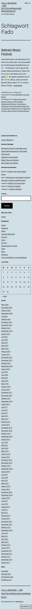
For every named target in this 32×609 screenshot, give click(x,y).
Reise (3, 252)
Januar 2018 (5, 390)
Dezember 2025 (6, 308)
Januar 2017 (5, 425)
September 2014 (7, 495)
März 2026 (5, 305)
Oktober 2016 (5, 434)
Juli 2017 (4, 407)
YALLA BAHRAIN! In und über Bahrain (14, 257)
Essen (3, 240)
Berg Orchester (18, 102)
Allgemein (4, 228)
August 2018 (5, 369)
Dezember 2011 (6, 551)
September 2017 (7, 401)
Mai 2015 (4, 480)
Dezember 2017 (6, 392)
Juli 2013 (4, 510)
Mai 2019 (4, 343)
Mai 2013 (4, 513)
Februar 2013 (5, 516)
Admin (3, 217)
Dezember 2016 (6, 428)
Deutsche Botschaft (8, 234)
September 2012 (7, 530)
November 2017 (6, 395)
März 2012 (5, 542)
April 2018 (4, 381)
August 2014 (5, 498)
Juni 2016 (4, 442)
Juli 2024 (4, 316)
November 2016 (6, 431)
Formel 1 (4, 243)
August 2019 (5, 334)
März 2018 (5, 384)
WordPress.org (6, 580)
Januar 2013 (5, 519)
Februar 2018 (5, 387)
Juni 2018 (4, 375)
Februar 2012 (5, 545)
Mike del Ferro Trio (17, 109)
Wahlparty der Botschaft (9, 157)
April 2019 (4, 346)
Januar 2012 (5, 548)
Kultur (9, 109)
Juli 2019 (4, 337)
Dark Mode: (26, 607)
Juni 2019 (4, 340)
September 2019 (7, 331)
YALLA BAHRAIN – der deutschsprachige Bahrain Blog (16, 593)
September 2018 (7, 366)
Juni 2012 (4, 533)
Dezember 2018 (6, 357)
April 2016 (4, 448)
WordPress (19, 601)
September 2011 (7, 560)
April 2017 (4, 416)
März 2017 (5, 419)
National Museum (23, 111)
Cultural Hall (5, 106)
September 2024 (7, 313)
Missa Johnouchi (12, 111)
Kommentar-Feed (7, 577)
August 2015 (5, 472)
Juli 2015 (4, 475)
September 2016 (7, 436)
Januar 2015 (5, 489)
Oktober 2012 (5, 527)
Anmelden (4, 571)
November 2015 (6, 463)
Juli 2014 (4, 501)
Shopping (4, 255)
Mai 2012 (4, 536)
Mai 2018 (4, 378)
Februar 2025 (5, 310)
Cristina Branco (21, 104)
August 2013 (5, 507)
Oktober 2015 (5, 466)
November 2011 (6, 554)
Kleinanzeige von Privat (9, 246)
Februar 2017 (5, 422)
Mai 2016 (4, 445)
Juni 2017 (4, 410)
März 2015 (5, 483)
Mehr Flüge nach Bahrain (9, 163)
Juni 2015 (4, 478)
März (4, 296)
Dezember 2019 (6, 322)
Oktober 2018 (5, 363)
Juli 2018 (4, 372)
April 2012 (4, 539)
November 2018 (6, 360)
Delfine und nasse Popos (16, 183)
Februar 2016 (5, 454)
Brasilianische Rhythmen (8, 104)
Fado (10, 106)
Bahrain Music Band (20, 99)
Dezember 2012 (6, 522)
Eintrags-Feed (6, 574)
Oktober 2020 (5, 319)
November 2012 (6, 524)
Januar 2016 (5, 457)
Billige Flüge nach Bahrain (10, 160)
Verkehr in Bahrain (14, 186)
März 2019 (5, 349)
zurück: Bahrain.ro (7, 140)
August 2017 (5, 404)
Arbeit (3, 231)
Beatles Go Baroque (7, 102)
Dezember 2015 (6, 460)
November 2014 (6, 492)
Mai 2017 (4, 413)
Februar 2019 (5, 352)
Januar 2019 (5, 354)
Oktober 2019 (5, 328)
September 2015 (7, 469)
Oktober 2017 (5, 398)
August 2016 (5, 439)
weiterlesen (18, 86)
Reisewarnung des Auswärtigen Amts (14, 148)
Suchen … (4, 194)
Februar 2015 (5, 486)
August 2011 (5, 562)
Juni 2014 (4, 504)
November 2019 (6, 325)
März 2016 (5, 451)
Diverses (4, 237)
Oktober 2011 (5, 557)
